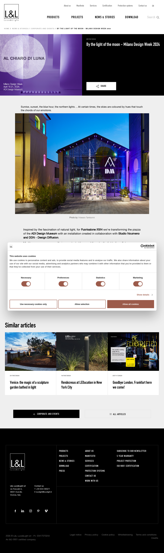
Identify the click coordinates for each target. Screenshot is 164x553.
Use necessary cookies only (33, 304)
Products (53, 17)
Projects (77, 17)
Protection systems (125, 5)
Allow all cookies (130, 304)
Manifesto (80, 5)
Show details (143, 295)
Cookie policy (108, 535)
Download (131, 17)
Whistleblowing (125, 535)
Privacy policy (91, 535)
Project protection (126, 461)
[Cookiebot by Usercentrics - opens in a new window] (139, 246)
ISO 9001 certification (128, 466)
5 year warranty (125, 456)
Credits (154, 538)
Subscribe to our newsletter (131, 451)
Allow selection (82, 304)
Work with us (91, 480)
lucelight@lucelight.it (44, 492)
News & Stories (105, 17)
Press (62, 471)
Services (93, 5)
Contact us (143, 5)
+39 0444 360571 (43, 489)
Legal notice (75, 535)
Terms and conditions (146, 535)
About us (67, 5)
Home (6, 28)
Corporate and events (42, 28)
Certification (107, 5)
